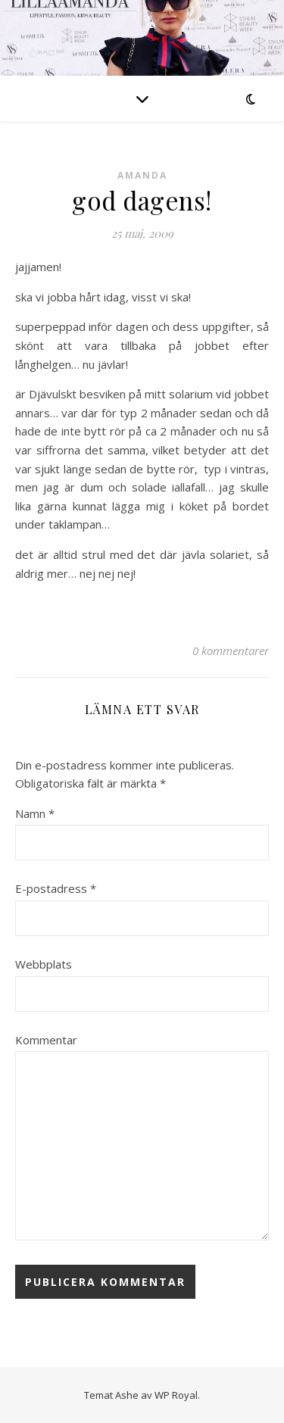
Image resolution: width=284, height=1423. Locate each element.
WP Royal (176, 1395)
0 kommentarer (230, 650)
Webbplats (43, 964)
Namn (35, 813)
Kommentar (46, 1039)
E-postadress (55, 888)
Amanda (142, 175)
